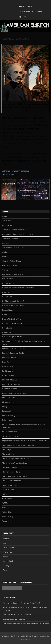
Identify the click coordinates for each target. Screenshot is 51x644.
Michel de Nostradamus (11, 384)
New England (8, 561)
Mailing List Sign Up (9, 380)
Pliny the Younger (9, 402)
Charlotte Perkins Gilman (11, 261)
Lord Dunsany (7, 371)
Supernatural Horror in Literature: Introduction (19, 445)
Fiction (4, 314)
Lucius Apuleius (8, 375)
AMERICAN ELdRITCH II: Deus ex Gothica (17, 234)
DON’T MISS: (7, 292)
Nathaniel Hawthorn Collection (15, 171)
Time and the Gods (9, 485)
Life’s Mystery (7, 366)
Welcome (5, 507)
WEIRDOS (22, 17)
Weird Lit (6, 570)
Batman (6, 539)
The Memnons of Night (11, 472)
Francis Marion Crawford (11, 319)
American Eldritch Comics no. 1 (14, 230)
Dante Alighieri (8, 283)
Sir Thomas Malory (9, 432)
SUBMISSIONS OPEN (26, 11)
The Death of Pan (8, 454)
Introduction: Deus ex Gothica (13, 349)
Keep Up (40, 11)
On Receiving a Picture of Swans (14, 393)
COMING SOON (8, 279)
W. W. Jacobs (7, 499)
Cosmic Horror (8, 547)
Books (30, 6)
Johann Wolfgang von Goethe (13, 353)
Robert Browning (8, 415)
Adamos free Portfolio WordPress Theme (20, 636)
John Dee (6, 557)
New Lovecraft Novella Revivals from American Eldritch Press (26, 624)
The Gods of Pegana (10, 467)
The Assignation (8, 449)
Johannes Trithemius (10, 357)
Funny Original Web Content (12, 323)
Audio (4, 252)
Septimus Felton (8, 174)
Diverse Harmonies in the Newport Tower (18, 288)
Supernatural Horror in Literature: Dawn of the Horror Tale (24, 441)
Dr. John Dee (7, 297)
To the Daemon (8, 490)
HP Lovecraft (7, 552)
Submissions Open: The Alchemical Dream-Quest (21, 603)
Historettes (6, 332)
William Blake (7, 512)
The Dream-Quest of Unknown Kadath (16, 458)
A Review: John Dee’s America (14, 619)
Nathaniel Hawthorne (10, 389)
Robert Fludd (7, 420)
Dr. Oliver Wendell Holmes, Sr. (13, 301)
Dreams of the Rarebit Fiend (13, 305)
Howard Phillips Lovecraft (11, 337)
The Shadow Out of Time (11, 481)
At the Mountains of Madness (13, 247)
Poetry (4, 406)
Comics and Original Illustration (14, 274)
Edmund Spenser (8, 310)
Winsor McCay (7, 516)
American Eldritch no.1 (10, 239)
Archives (5, 243)
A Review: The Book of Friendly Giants (17, 615)
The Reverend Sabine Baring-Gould (15, 476)
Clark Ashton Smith (9, 265)
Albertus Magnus (8, 221)
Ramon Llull (6, 411)
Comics (5, 270)
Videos (4, 494)
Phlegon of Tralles (9, 397)
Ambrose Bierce (8, 225)
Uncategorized (8, 565)
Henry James (7, 328)
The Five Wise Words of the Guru (14, 463)
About (21, 6)
